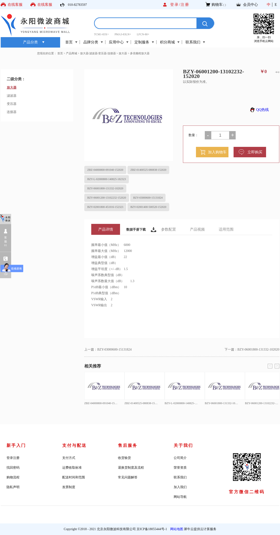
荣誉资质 (180, 467)
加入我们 (180, 487)
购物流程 (13, 477)
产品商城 (71, 53)
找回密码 (13, 467)
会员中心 (250, 4)
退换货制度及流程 (131, 467)
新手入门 (16, 445)
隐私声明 (13, 487)
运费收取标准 (72, 467)
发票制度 (68, 487)
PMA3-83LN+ (122, 34)
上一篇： (108, 349)
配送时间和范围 (73, 477)
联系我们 (180, 477)
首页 (69, 42)
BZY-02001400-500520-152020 (148, 207)
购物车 (217, 4)
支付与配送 (74, 445)
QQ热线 (259, 110)
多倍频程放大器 (140, 53)
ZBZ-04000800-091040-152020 (105, 169)
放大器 (123, 53)
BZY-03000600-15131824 (148, 197)
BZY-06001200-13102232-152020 (106, 197)
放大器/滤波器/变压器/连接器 (98, 53)
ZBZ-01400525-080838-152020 (148, 169)
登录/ (175, 4)
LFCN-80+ (143, 34)
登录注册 (13, 458)
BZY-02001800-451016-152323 (105, 207)
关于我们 (183, 445)
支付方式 (68, 458)
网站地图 (176, 529)
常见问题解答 (127, 477)
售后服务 (127, 445)
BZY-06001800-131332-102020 (105, 188)
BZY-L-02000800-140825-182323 (106, 179)
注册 (185, 4)
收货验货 (124, 458)
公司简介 (180, 458)
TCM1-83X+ (101, 34)
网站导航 (180, 497)
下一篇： (252, 349)
